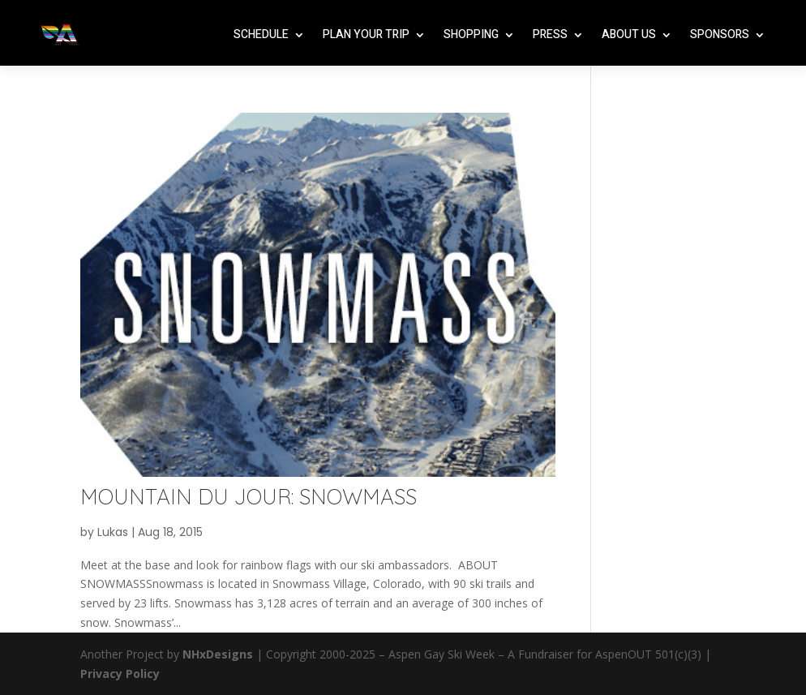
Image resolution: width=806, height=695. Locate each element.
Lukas (112, 532)
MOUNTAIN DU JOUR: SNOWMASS (248, 496)
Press (550, 34)
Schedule (261, 34)
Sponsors (719, 34)
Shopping (471, 34)
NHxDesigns (217, 654)
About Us (629, 34)
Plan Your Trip (366, 34)
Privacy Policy (120, 673)
